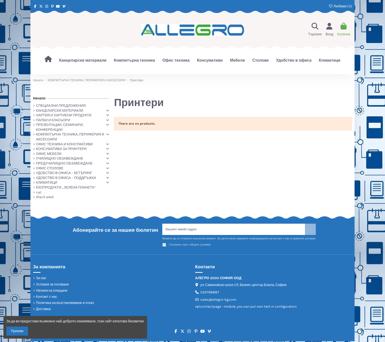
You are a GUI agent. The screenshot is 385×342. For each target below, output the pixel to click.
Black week (45, 197)
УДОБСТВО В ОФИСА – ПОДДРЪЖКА (66, 178)
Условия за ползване (52, 285)
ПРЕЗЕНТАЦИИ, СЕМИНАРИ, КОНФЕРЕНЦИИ (59, 127)
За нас (41, 279)
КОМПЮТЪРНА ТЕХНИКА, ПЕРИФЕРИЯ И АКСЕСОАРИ (70, 136)
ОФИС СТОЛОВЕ (50, 168)
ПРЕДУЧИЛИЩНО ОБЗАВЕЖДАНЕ (64, 163)
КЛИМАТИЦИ (46, 182)
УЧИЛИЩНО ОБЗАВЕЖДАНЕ (59, 158)
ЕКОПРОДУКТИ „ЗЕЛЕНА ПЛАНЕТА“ (66, 187)
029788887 (209, 293)
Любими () (340, 6)
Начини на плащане (52, 291)
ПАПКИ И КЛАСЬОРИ (53, 120)
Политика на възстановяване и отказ (65, 303)
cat (38, 192)
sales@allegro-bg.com (218, 300)
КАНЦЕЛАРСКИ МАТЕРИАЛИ (59, 111)
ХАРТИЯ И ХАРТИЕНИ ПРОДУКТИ (64, 115)
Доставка (43, 310)
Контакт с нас (46, 297)
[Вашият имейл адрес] (233, 230)
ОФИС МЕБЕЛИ (48, 154)
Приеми (17, 331)
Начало (39, 98)
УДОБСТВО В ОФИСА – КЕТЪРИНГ (64, 173)
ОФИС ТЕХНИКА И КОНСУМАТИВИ (64, 144)
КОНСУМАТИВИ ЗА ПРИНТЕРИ (61, 149)
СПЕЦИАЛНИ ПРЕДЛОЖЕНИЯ (61, 106)
